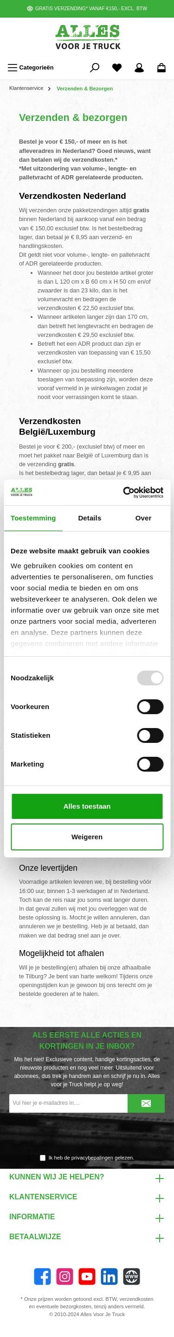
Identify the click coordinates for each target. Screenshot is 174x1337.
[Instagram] (64, 1276)
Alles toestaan (87, 806)
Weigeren (87, 837)
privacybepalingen (92, 1157)
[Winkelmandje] (161, 67)
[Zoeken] (95, 67)
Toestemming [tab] (33, 518)
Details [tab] (89, 518)
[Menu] (30, 67)
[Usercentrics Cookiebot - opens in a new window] (123, 493)
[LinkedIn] (109, 1276)
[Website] (131, 1276)
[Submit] (146, 1103)
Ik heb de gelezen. (92, 1157)
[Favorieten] (117, 67)
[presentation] (87, 1134)
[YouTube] (87, 1276)
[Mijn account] (139, 67)
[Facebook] (42, 1276)
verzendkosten (137, 1299)
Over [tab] (143, 518)
